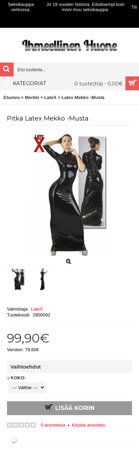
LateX (37, 309)
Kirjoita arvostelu (88, 425)
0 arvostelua (53, 425)
